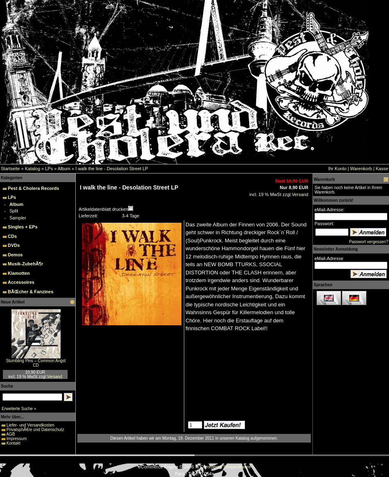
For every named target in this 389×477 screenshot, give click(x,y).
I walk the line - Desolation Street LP (111, 168)
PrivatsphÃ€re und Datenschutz (35, 429)
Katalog (32, 168)
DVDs (14, 245)
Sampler (17, 217)
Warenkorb (361, 168)
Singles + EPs (22, 226)
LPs (49, 168)
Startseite (10, 168)
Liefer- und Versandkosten (30, 425)
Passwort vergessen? (368, 242)
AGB (10, 434)
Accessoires (21, 282)
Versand (54, 376)
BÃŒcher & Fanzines (30, 291)
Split (13, 210)
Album (64, 168)
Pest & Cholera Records (33, 188)
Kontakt (13, 443)
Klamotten (19, 273)
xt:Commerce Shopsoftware (223, 466)
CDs (12, 236)
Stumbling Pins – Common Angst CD (36, 362)
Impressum (17, 438)
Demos (15, 254)
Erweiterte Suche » (19, 408)
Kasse (381, 168)
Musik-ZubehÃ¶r (25, 263)
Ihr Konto (337, 168)
